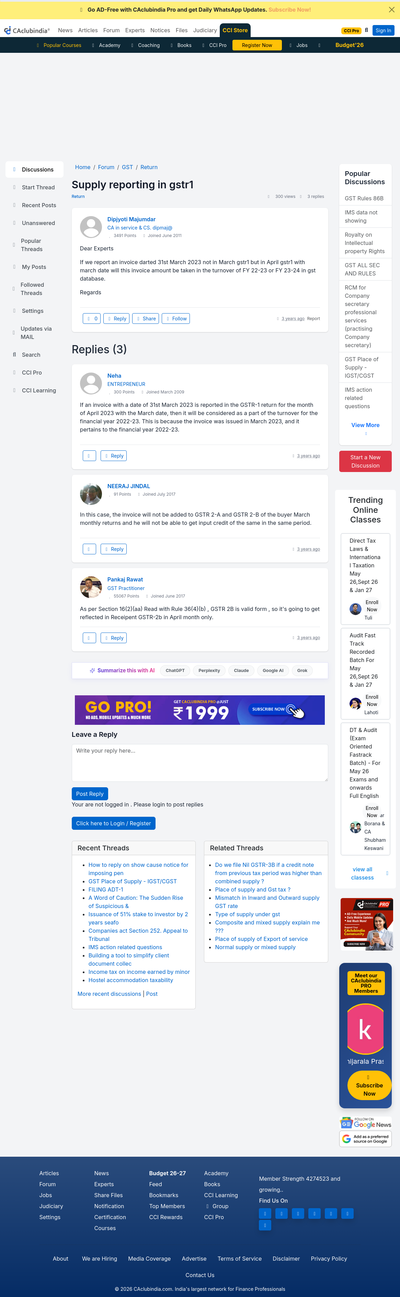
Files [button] (182, 30)
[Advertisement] (200, 104)
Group (216, 1206)
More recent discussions (109, 993)
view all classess (370, 873)
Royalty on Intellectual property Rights (365, 243)
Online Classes (365, 509)
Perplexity (209, 670)
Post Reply (90, 793)
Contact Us (199, 1275)
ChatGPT (175, 670)
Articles (49, 1173)
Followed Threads (27, 288)
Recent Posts (33, 205)
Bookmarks (163, 1195)
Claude (241, 670)
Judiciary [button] (205, 30)
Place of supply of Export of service (261, 938)
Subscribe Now (369, 1086)
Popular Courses (58, 45)
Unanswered (33, 223)
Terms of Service (239, 1258)
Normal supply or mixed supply (255, 947)
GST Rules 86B (364, 198)
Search (26, 354)
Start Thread (33, 187)
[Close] (392, 9)
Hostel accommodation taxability (131, 980)
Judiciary (51, 1206)
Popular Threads (27, 244)
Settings (27, 310)
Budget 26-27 (167, 1173)
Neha (114, 375)
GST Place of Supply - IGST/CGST (133, 881)
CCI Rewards (165, 1217)
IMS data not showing (361, 216)
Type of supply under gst (247, 914)
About (60, 1258)
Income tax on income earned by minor (139, 971)
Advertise (194, 1258)
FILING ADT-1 (106, 889)
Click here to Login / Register (113, 823)
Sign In (383, 30)
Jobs (298, 45)
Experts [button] (135, 30)
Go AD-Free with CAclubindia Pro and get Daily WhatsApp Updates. (194, 9)
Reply (116, 318)
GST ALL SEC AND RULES (362, 269)
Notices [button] (160, 30)
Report (313, 318)
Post (152, 993)
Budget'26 (349, 45)
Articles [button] (88, 30)
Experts (104, 1184)
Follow (176, 318)
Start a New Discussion (365, 461)
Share (145, 318)
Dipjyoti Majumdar (131, 219)
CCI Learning (33, 390)
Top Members (167, 1206)
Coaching (144, 45)
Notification (109, 1206)
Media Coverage (149, 1258)
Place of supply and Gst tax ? (252, 889)
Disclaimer (286, 1258)
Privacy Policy (329, 1258)
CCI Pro (214, 45)
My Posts (28, 266)
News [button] (65, 30)
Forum (47, 1184)
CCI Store (235, 30)
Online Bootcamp (257, 45)
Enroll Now (372, 605)
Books (180, 45)
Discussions (32, 169)
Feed (155, 1184)
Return (78, 196)
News (101, 1173)
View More (365, 428)
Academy (105, 45)
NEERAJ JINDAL (128, 486)
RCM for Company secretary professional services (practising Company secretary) (361, 316)
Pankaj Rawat (125, 579)
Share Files (108, 1195)
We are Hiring (99, 1258)
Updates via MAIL (31, 332)
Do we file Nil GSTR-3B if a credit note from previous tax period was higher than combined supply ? (268, 873)
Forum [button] (111, 30)
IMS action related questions (125, 947)
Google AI (273, 670)
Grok (302, 670)
